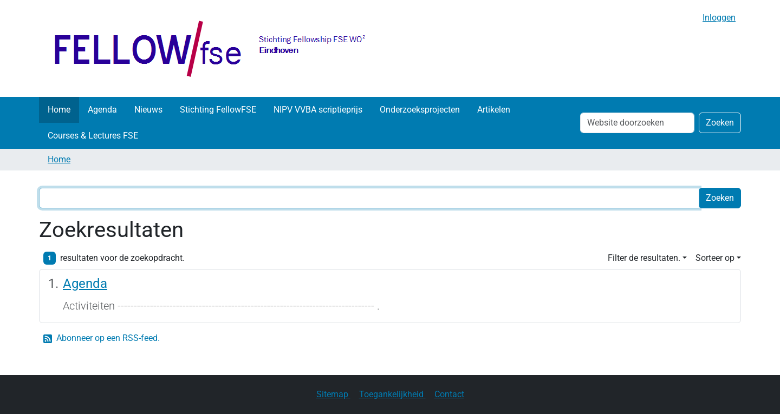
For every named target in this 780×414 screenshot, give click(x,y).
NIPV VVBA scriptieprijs (318, 109)
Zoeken (720, 122)
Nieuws (148, 109)
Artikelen (493, 109)
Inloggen (719, 17)
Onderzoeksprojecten (420, 109)
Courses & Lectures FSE (93, 135)
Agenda (102, 109)
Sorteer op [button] (715, 258)
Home (59, 109)
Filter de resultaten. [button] (644, 258)
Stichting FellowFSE (218, 109)
